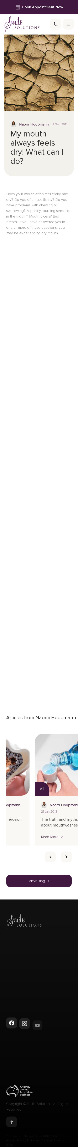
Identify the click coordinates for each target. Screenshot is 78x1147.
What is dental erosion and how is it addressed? (32, 825)
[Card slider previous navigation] (50, 857)
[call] (55, 24)
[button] (24, 836)
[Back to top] (11, 1123)
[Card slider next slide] (66, 857)
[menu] (68, 24)
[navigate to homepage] (22, 24)
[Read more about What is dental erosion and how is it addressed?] (33, 765)
